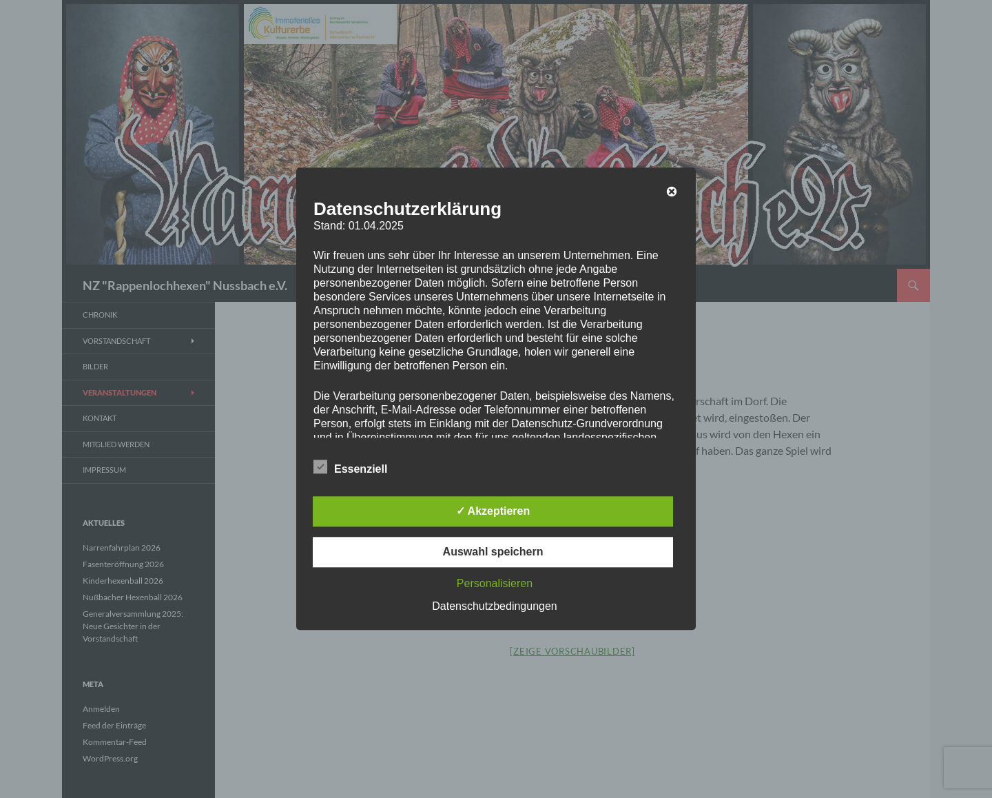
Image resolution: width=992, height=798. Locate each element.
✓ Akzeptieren (493, 512)
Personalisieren (495, 584)
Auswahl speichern (493, 552)
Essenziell (350, 467)
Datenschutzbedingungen (494, 607)
